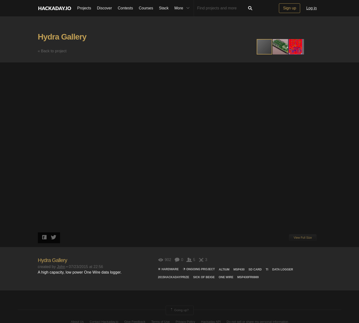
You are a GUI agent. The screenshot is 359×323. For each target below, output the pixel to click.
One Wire (226, 277)
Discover (104, 8)
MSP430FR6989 (248, 277)
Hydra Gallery (62, 36)
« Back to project (52, 51)
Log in (311, 8)
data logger (282, 269)
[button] (281, 47)
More (183, 8)
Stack (164, 8)
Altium (224, 269)
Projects (84, 8)
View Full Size (303, 237)
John (61, 267)
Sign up (289, 8)
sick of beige (203, 277)
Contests (125, 8)
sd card (255, 269)
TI (267, 269)
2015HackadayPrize (173, 277)
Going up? (179, 310)
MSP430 (239, 269)
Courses (146, 8)
